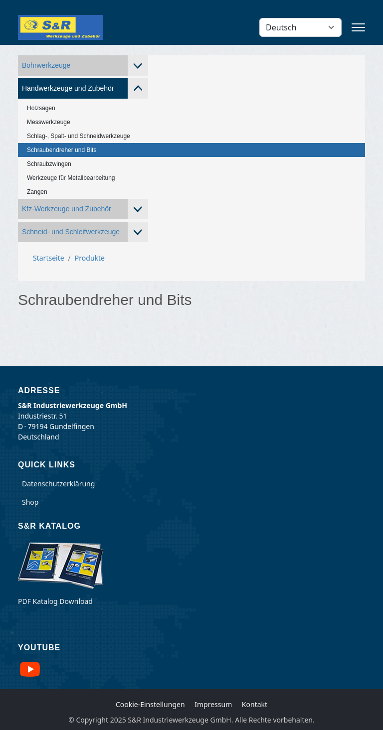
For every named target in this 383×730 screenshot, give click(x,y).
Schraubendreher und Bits (61, 149)
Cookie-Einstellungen (150, 704)
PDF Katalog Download (55, 601)
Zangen (37, 191)
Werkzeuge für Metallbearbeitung (71, 177)
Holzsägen (41, 108)
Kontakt (254, 704)
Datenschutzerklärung (58, 483)
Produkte (90, 258)
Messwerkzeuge (48, 122)
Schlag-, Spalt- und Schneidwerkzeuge (78, 136)
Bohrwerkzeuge (46, 65)
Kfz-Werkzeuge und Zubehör (66, 209)
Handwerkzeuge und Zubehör (68, 88)
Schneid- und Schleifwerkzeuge (71, 232)
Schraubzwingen (49, 163)
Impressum (213, 704)
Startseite (48, 258)
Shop (30, 502)
